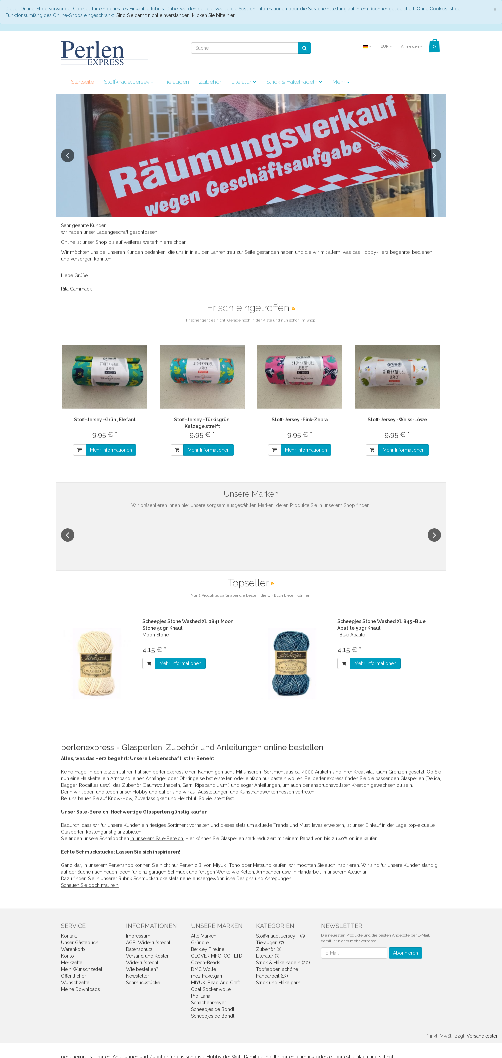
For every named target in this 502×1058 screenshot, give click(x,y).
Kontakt (69, 936)
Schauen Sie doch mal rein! (90, 885)
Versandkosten (483, 1036)
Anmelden (411, 46)
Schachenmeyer (208, 1002)
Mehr (341, 81)
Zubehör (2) (269, 949)
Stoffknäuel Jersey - (128, 81)
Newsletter (137, 976)
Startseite (82, 81)
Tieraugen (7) (270, 942)
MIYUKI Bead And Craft (215, 982)
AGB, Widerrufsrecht (148, 942)
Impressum (138, 936)
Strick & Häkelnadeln (294, 81)
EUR (386, 46)
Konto (67, 956)
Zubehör (210, 81)
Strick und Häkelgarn (278, 982)
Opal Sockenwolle (211, 989)
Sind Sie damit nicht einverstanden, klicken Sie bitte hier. (175, 15)
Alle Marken (203, 936)
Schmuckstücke (143, 982)
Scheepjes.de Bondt (212, 1009)
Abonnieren (405, 953)
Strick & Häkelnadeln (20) (283, 962)
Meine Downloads (80, 989)
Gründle (200, 942)
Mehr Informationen (111, 450)
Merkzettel (72, 962)
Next (434, 155)
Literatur (243, 81)
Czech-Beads (205, 962)
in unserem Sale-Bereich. (157, 838)
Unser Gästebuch (79, 942)
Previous (67, 155)
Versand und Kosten (148, 956)
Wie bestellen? (142, 969)
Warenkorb (73, 949)
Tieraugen (176, 81)
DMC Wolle (203, 969)
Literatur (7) (268, 956)
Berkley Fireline (207, 949)
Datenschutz (139, 949)
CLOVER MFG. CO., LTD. (217, 956)
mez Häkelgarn (207, 976)
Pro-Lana (200, 996)
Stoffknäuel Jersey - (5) (280, 936)
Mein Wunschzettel (81, 969)
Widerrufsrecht (142, 962)
